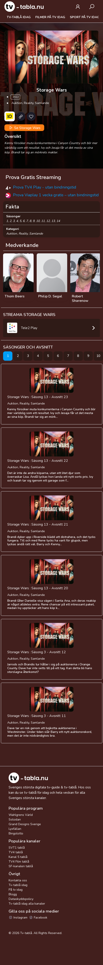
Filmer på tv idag (50, 17)
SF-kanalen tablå (21, 866)
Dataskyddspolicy (21, 899)
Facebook (38, 917)
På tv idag (16, 890)
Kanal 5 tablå (18, 857)
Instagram (18, 917)
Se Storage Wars (24, 127)
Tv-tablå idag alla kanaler (27, 903)
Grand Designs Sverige (25, 824)
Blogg (13, 894)
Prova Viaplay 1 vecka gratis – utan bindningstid (56, 195)
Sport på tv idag (84, 17)
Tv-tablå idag (19, 17)
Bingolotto (16, 833)
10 (98, 356)
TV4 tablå (16, 852)
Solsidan (15, 819)
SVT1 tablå (17, 848)
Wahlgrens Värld (21, 815)
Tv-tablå (26, 933)
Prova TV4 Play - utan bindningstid (44, 187)
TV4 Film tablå (19, 861)
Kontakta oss (18, 880)
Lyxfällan (15, 829)
